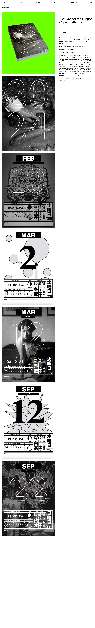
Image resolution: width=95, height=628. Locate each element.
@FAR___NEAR (20, 622)
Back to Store (5, 7)
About (56, 2)
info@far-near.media (36, 622)
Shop (21, 2)
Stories (38, 2)
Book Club (74, 2)
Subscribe (80, 620)
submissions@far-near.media (8, 622)
